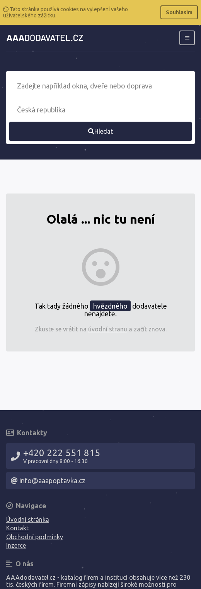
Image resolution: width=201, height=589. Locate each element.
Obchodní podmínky (34, 536)
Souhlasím (179, 12)
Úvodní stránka (27, 519)
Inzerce (16, 545)
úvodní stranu (107, 329)
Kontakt (17, 527)
